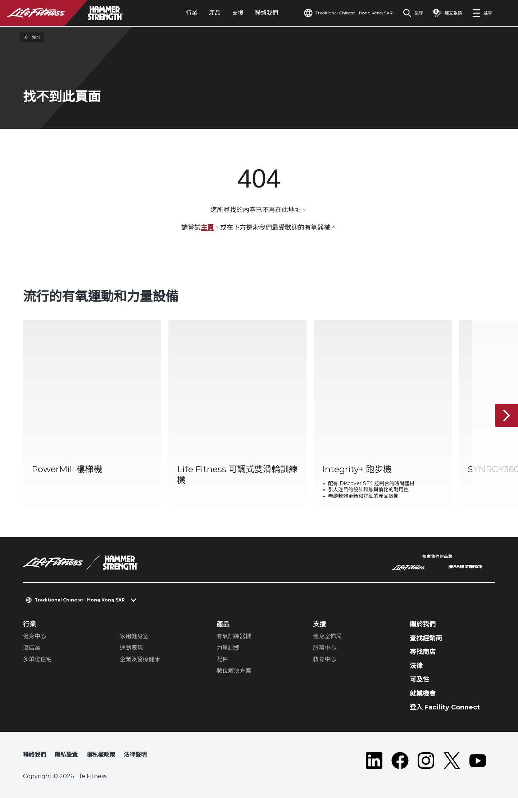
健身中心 (34, 636)
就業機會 (423, 694)
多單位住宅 (37, 659)
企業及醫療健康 (140, 659)
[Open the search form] (413, 13)
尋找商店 (423, 652)
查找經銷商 (426, 638)
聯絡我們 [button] (34, 754)
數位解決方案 (234, 670)
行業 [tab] (191, 12)
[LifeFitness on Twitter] (451, 760)
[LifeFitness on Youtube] (477, 760)
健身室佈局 (327, 636)
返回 (32, 37)
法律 (416, 666)
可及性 (419, 680)
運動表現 (131, 647)
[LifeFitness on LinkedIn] (374, 760)
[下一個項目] (506, 415)
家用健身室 (134, 636)
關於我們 (423, 624)
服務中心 (324, 647)
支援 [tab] (238, 12)
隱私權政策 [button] (100, 754)
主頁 (207, 227)
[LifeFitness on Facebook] (400, 760)
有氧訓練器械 (234, 636)
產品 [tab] (215, 12)
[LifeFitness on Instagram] (426, 760)
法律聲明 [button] (135, 754)
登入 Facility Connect (445, 707)
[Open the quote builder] (447, 13)
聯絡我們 (266, 12)
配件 (222, 659)
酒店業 (31, 647)
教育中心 (324, 659)
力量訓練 (228, 647)
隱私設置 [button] (66, 754)
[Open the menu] (482, 13)
